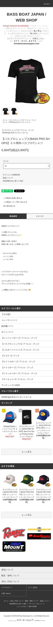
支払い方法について (16, 601)
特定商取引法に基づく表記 (13, 181)
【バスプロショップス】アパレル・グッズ (22, 120)
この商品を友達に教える (11, 198)
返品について (8, 178)
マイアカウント (6, 587)
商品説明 (13, 216)
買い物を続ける (7, 206)
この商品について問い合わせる (13, 202)
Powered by (26, 621)
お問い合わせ (6, 593)
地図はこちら (38, 39)
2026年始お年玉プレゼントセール (20, 122)
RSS (30, 606)
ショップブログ (21, 606)
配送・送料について (31, 601)
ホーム (5, 120)
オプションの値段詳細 (11, 175)
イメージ (40, 216)
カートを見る (32, 587)
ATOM (34, 606)
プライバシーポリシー (35, 603)
